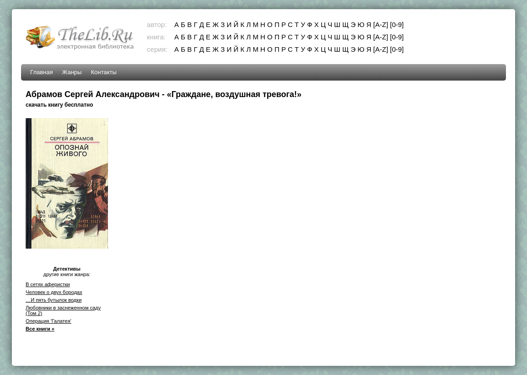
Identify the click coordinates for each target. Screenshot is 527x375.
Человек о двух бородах (54, 292)
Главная (41, 72)
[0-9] (396, 24)
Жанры (72, 72)
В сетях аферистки (48, 284)
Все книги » (40, 329)
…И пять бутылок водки (53, 300)
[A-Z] (380, 24)
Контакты (104, 72)
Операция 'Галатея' (48, 321)
